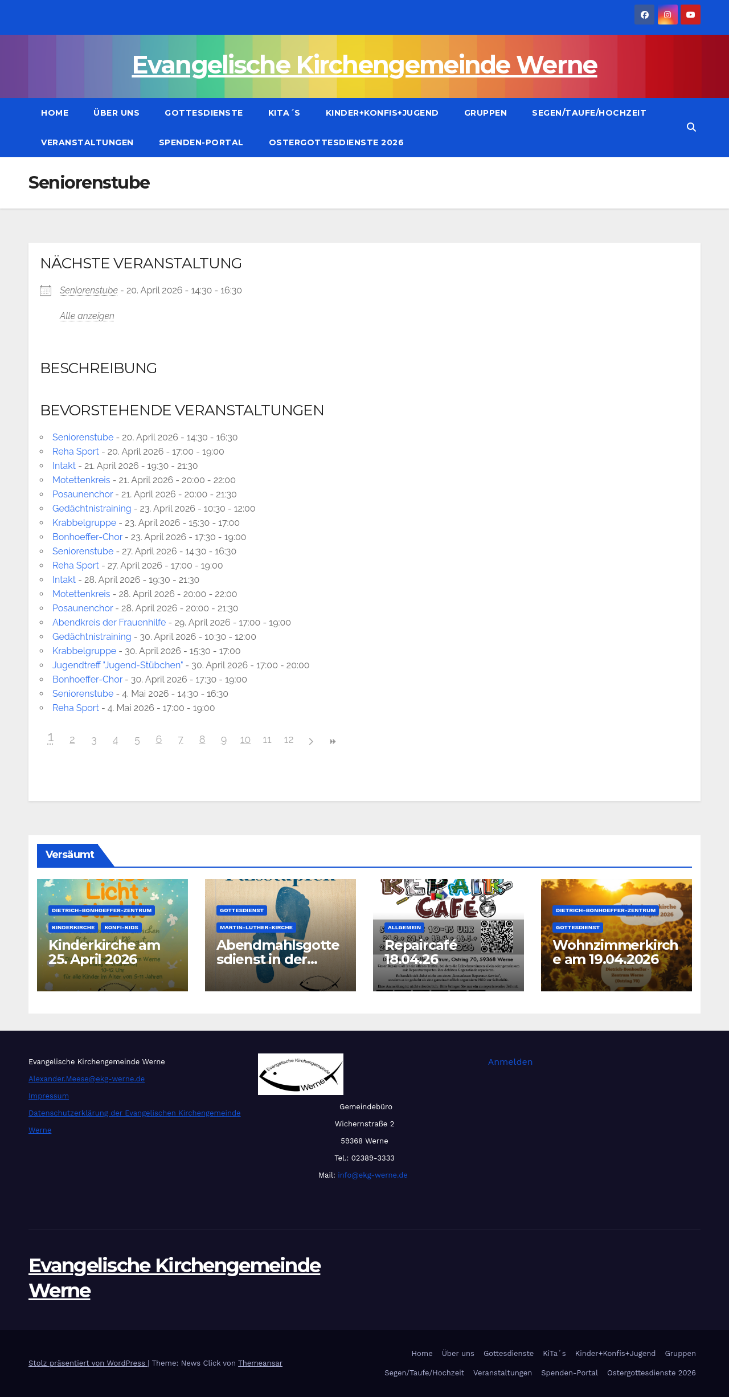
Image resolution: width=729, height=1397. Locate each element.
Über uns (116, 113)
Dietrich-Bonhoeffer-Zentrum (101, 910)
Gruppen (485, 113)
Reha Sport (75, 451)
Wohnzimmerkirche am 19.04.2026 (615, 952)
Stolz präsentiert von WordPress (88, 1363)
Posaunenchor (82, 494)
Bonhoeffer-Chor (87, 537)
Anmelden (510, 1061)
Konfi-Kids (121, 927)
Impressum (48, 1096)
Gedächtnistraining (92, 508)
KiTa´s (284, 113)
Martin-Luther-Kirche (256, 927)
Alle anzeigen (87, 316)
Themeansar (260, 1363)
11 (267, 739)
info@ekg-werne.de (371, 1175)
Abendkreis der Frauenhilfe (109, 622)
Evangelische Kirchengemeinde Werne (364, 65)
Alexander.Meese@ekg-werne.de (86, 1079)
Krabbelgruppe (84, 522)
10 (245, 739)
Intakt (64, 465)
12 (288, 739)
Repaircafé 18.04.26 (420, 952)
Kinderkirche (73, 927)
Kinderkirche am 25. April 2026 (104, 952)
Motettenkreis (81, 480)
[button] (691, 127)
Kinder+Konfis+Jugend (382, 113)
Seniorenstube (89, 290)
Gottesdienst (242, 910)
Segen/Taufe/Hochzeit (589, 113)
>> (332, 741)
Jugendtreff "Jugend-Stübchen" (117, 665)
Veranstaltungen (87, 142)
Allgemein (404, 927)
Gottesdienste (204, 113)
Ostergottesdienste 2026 (336, 142)
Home (54, 113)
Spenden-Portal (201, 142)
